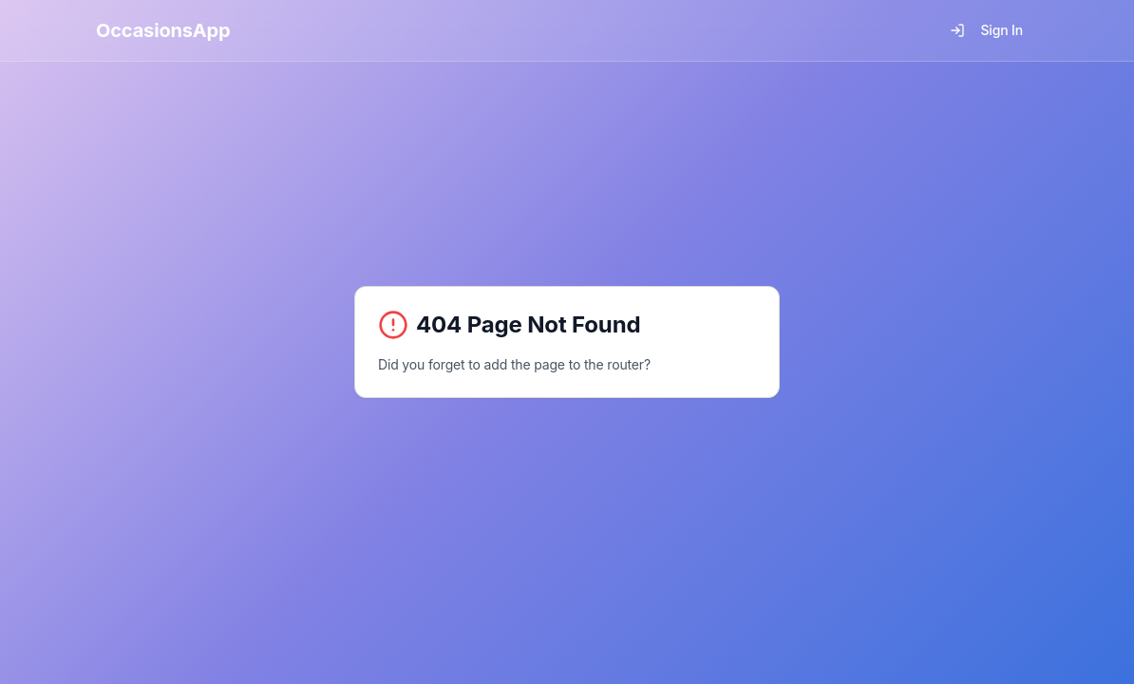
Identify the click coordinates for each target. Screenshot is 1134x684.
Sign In (986, 30)
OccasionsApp (163, 30)
